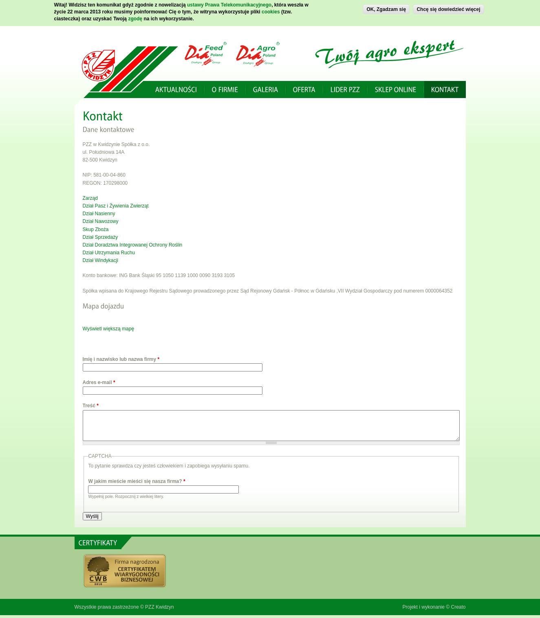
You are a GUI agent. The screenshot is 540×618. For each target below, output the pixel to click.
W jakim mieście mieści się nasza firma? (136, 481)
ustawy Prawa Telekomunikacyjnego (229, 3)
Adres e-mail (99, 382)
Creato (458, 607)
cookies (271, 10)
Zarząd (90, 198)
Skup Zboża (96, 229)
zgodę (135, 17)
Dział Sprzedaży (100, 237)
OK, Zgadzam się (386, 8)
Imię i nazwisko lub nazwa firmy (121, 359)
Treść (91, 405)
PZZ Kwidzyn (159, 607)
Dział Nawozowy (101, 221)
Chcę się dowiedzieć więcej (448, 8)
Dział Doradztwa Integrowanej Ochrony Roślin (133, 245)
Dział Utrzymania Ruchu (109, 252)
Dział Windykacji (100, 260)
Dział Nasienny (99, 213)
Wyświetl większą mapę (108, 329)
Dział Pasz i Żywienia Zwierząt (116, 206)
